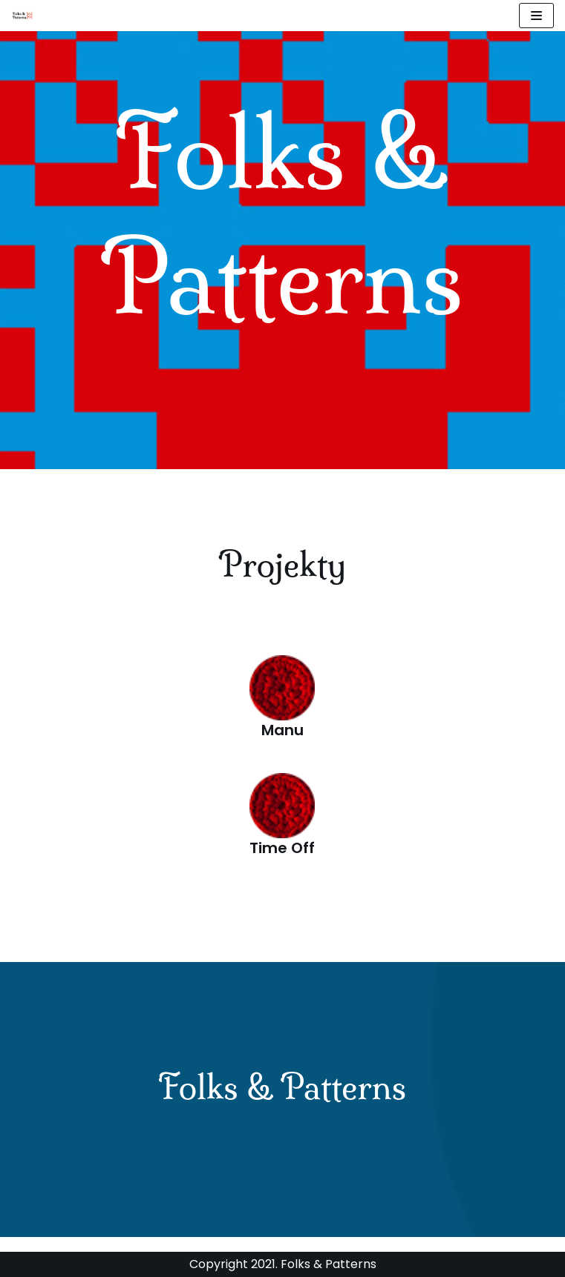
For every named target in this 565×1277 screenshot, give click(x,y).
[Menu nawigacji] (536, 15)
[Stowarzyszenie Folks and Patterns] (23, 16)
